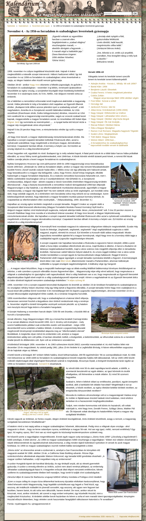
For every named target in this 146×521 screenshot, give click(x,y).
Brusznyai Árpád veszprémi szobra (115, 333)
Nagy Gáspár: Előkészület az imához (108, 113)
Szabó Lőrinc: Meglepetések (104, 134)
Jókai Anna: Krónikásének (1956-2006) (109, 110)
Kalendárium (23, 26)
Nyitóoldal (11, 26)
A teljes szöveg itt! (76, 280)
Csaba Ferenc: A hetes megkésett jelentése (111, 92)
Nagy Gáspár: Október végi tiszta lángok (110, 119)
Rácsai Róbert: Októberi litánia (105, 125)
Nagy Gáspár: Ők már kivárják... (106, 122)
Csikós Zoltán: (115, 96)
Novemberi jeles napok (40, 26)
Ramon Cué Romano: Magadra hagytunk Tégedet (114, 131)
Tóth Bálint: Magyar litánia (103, 137)
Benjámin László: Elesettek (103, 89)
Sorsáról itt (44, 364)
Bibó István (66, 261)
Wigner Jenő (13, 122)
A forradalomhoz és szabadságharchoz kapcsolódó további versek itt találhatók (109, 144)
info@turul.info (133, 517)
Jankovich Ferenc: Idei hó (103, 107)
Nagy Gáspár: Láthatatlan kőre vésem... (110, 116)
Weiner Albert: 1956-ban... (103, 140)
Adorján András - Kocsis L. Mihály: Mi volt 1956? (114, 83)
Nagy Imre (35, 84)
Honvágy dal (97, 104)
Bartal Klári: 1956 (99, 86)
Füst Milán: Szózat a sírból (103, 101)
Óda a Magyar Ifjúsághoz (103, 128)
